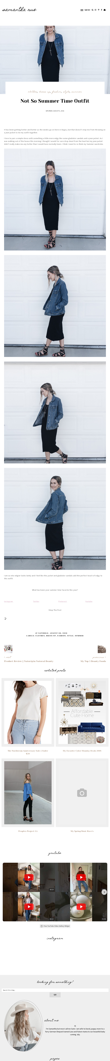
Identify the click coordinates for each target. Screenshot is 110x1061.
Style (66, 92)
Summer (77, 92)
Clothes (32, 92)
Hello (55, 1032)
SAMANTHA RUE (19, 10)
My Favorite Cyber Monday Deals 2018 (82, 751)
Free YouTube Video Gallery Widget (55, 888)
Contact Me (55, 1036)
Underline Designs (37, 1058)
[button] (84, 10)
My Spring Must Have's (82, 831)
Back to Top (103, 1058)
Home (55, 1028)
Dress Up (44, 92)
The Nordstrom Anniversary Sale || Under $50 (28, 752)
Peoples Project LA (28, 831)
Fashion (56, 92)
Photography (55, 1040)
